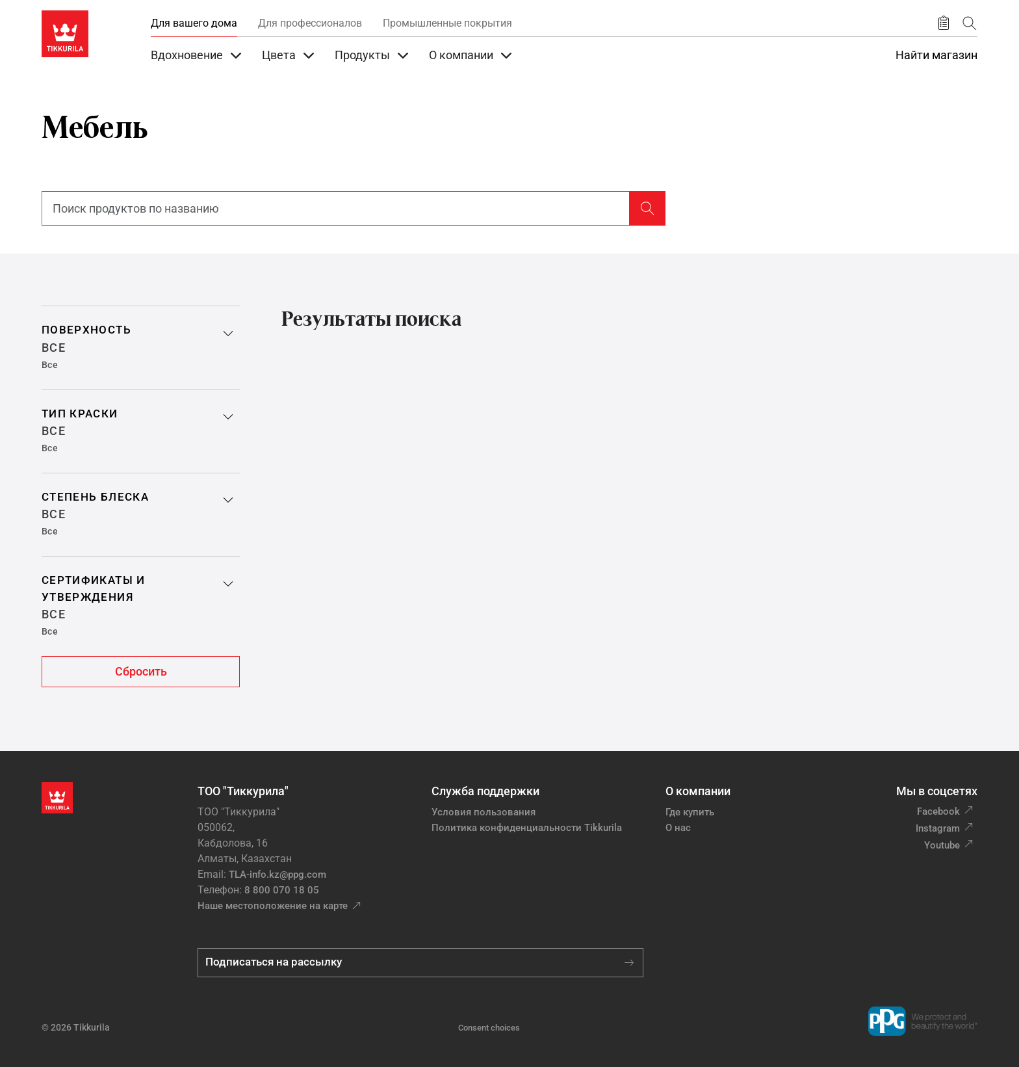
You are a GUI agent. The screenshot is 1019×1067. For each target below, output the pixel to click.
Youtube (942, 845)
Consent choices (489, 1028)
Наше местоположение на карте (273, 906)
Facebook (938, 811)
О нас (678, 828)
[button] (141, 347)
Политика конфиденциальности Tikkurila (527, 828)
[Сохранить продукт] (943, 23)
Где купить (689, 812)
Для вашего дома (194, 23)
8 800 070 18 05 (281, 890)
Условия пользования (483, 812)
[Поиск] (969, 23)
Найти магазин (936, 55)
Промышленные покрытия (447, 23)
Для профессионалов (310, 23)
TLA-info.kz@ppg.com (277, 874)
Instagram (938, 828)
